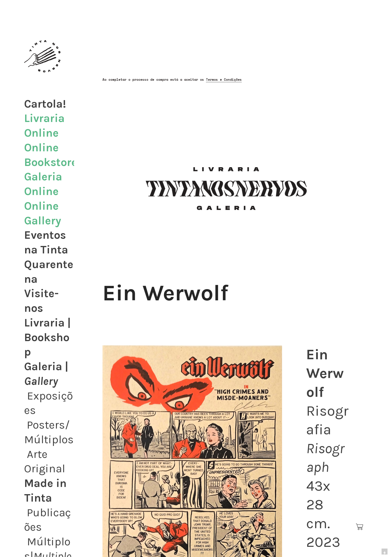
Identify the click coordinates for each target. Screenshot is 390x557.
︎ (359, 527)
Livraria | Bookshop (47, 337)
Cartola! (45, 103)
